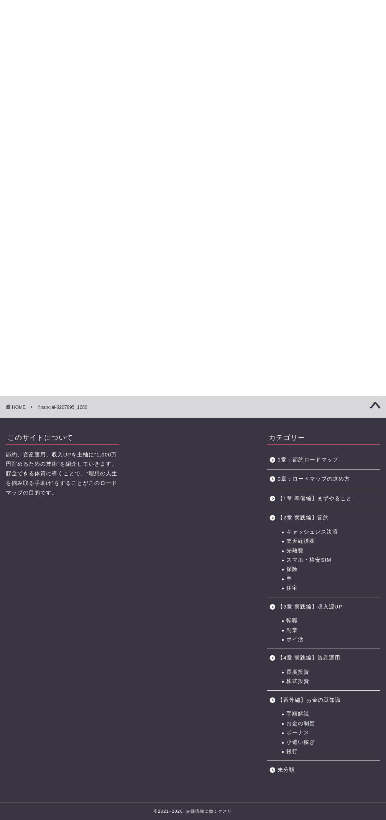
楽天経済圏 (300, 541)
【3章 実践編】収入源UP (310, 607)
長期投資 (297, 672)
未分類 (286, 770)
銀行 (292, 751)
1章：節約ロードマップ (311, 460)
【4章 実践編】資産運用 (309, 658)
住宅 (292, 588)
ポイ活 (295, 639)
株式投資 (297, 681)
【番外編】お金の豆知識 (309, 700)
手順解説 (297, 714)
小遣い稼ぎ (300, 742)
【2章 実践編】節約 (303, 518)
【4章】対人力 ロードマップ (211, 53)
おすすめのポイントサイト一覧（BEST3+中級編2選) (304, 53)
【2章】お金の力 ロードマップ (120, 53)
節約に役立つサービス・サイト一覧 (356, 53)
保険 (292, 569)
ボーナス (297, 733)
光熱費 (295, 551)
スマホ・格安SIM (308, 560)
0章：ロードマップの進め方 (314, 479)
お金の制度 (300, 723)
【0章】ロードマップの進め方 (30, 53)
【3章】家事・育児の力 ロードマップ (166, 53)
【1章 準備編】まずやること (315, 498)
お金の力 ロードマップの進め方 (254, 53)
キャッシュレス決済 (312, 532)
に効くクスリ (193, 19)
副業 (292, 630)
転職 (292, 620)
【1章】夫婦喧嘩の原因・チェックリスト (76, 53)
